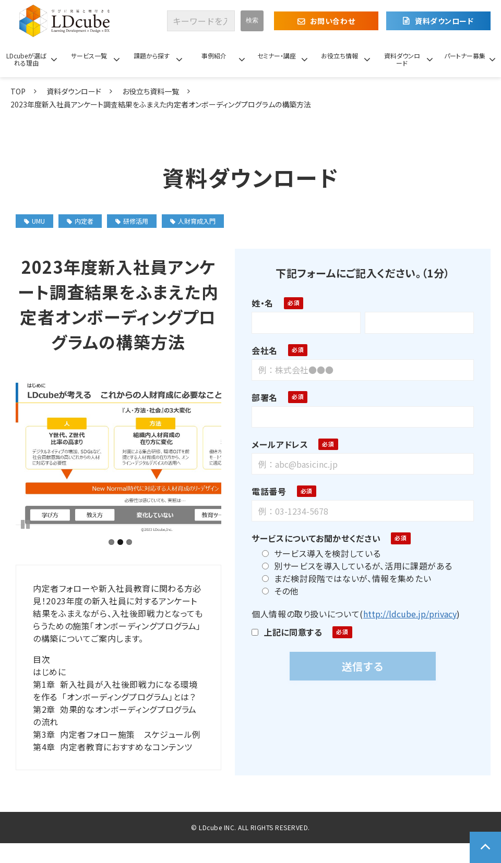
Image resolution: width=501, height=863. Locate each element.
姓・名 (258, 303)
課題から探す (152, 55)
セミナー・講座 (276, 55)
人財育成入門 (193, 220)
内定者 (80, 220)
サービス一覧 (89, 55)
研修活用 (131, 220)
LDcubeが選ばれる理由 (26, 59)
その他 (276, 591)
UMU (34, 220)
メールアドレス (275, 444)
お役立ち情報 (339, 55)
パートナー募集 (464, 55)
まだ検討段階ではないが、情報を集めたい (342, 578)
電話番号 (264, 491)
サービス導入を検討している (317, 553)
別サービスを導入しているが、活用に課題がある (353, 566)
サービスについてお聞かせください (311, 538)
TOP (18, 91)
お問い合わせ (332, 21)
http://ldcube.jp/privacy (405, 613)
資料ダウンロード (444, 21)
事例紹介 (213, 55)
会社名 (260, 350)
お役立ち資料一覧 (150, 91)
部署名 (260, 397)
